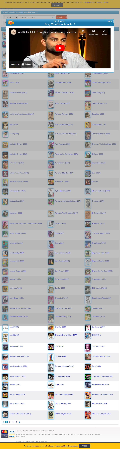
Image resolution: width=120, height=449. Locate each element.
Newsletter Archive (71, 446)
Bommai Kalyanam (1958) (64, 366)
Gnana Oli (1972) (98, 346)
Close (109, 21)
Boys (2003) (59, 384)
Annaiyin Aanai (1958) (18, 376)
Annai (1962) (14, 335)
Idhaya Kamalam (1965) (100, 384)
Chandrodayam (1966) (63, 414)
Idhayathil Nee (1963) (99, 403)
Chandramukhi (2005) (63, 403)
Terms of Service (22, 430)
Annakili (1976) (15, 384)
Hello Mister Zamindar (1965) (102, 376)
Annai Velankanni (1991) (18, 366)
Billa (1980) (59, 346)
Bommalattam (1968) (62, 376)
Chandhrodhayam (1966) (64, 394)
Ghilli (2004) (96, 335)
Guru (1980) (96, 366)
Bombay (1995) (60, 356)
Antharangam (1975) (17, 403)
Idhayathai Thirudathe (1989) (102, 394)
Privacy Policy (35, 430)
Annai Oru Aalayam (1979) (19, 356)
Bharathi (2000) (60, 327)
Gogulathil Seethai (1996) (101, 356)
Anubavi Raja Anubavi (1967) (20, 414)
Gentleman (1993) (98, 327)
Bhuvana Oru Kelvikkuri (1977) (66, 335)
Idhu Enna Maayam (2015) (101, 414)
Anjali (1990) (14, 327)
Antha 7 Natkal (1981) (17, 394)
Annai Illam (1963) (16, 346)
